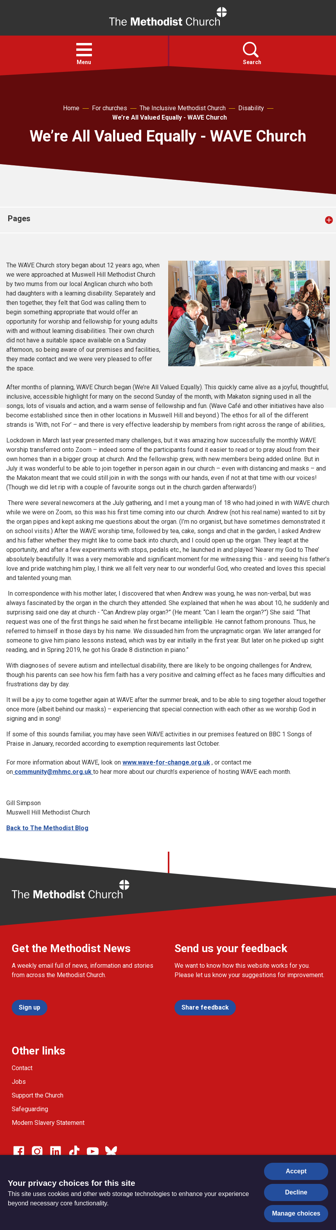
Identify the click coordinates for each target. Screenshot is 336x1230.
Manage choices (296, 1213)
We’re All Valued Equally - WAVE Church (169, 117)
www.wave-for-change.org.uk (166, 762)
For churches (109, 108)
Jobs (19, 1081)
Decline (296, 1192)
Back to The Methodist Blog (47, 828)
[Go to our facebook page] (19, 1151)
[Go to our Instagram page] (37, 1151)
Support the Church (37, 1095)
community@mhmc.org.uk (53, 771)
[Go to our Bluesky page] (111, 1151)
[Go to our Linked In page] (56, 1151)
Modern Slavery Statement (48, 1122)
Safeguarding (30, 1109)
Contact (22, 1068)
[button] (84, 49)
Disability (251, 108)
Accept (296, 1171)
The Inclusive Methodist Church (183, 108)
